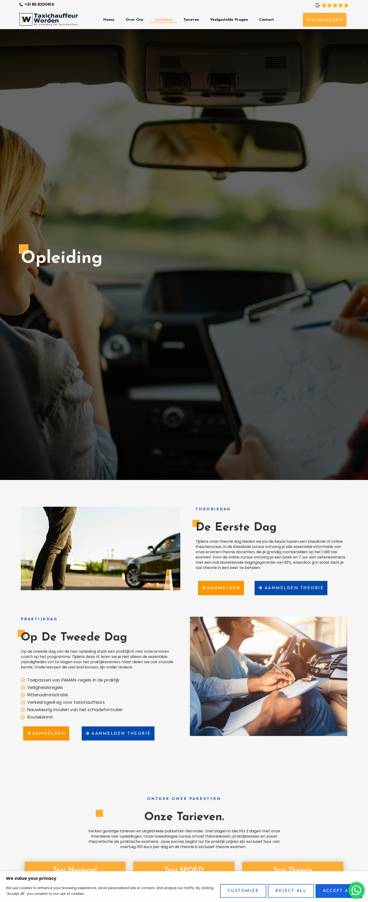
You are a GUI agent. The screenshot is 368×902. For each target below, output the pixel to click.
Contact (266, 20)
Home (108, 20)
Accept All (338, 891)
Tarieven (191, 20)
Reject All (289, 891)
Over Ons (134, 20)
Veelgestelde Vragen (229, 20)
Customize (241, 891)
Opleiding (163, 20)
